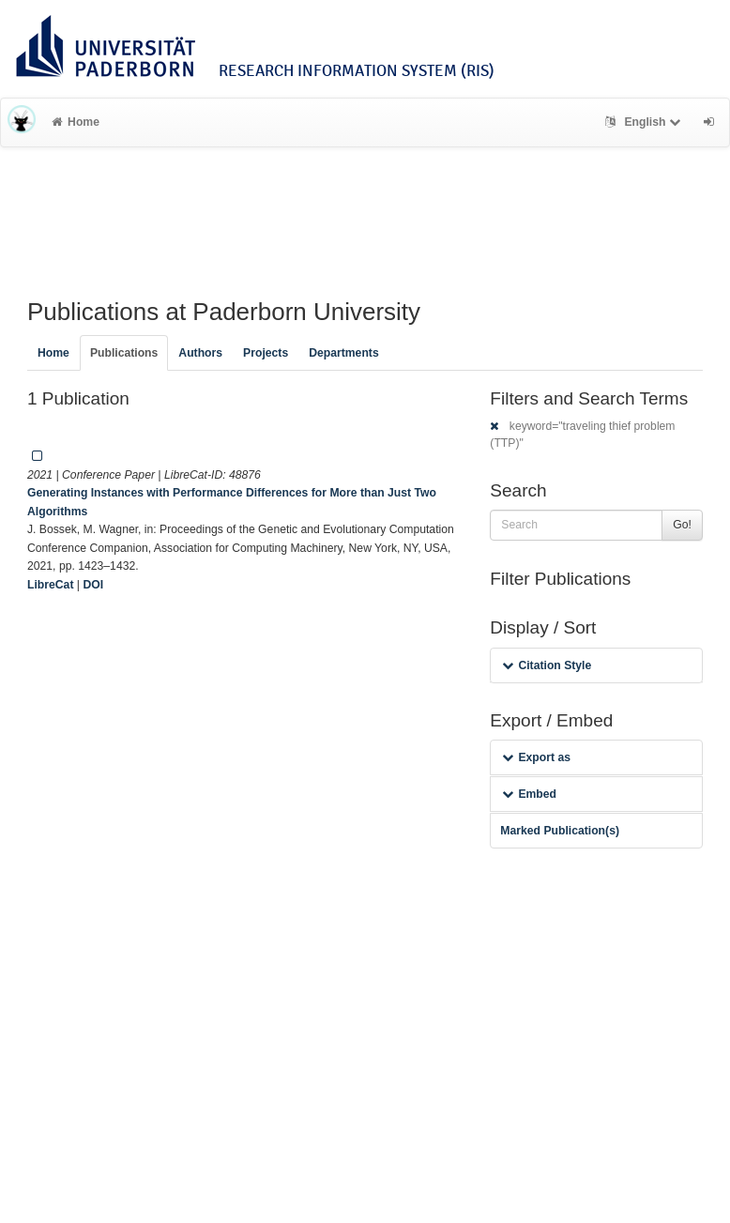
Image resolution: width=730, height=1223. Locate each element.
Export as (536, 757)
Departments (344, 352)
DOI (93, 584)
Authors (200, 352)
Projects (265, 352)
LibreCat (50, 584)
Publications (124, 352)
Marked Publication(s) (559, 830)
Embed (529, 794)
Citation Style (546, 665)
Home (75, 122)
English (645, 122)
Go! (682, 524)
